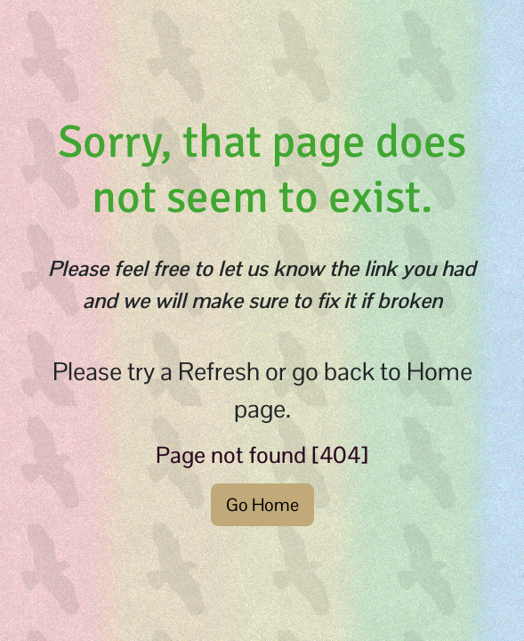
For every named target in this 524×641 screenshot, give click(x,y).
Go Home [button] (262, 504)
